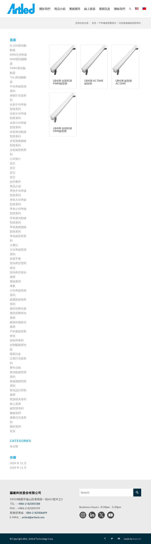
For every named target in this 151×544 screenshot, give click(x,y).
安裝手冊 (15, 258)
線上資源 (15, 403)
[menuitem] (44, 9)
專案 (12, 286)
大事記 (14, 245)
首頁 (12, 431)
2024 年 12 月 (18, 463)
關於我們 (15, 426)
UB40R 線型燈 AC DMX (124, 82)
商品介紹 (15, 186)
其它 (12, 163)
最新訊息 (15, 353)
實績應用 (15, 281)
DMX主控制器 (18, 54)
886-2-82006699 (36, 512)
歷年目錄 (15, 367)
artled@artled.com (33, 517)
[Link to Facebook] (105, 538)
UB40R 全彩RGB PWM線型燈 (62, 82)
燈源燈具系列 (18, 399)
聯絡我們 (15, 413)
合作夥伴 (15, 181)
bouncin (137, 539)
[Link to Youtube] (119, 538)
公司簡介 (15, 158)
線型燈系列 (17, 408)
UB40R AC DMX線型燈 (93, 82)
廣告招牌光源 (18, 308)
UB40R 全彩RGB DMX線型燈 (62, 130)
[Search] (130, 9)
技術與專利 (17, 340)
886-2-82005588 (29, 503)
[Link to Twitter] (112, 538)
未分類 (14, 446)
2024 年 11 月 (18, 467)
